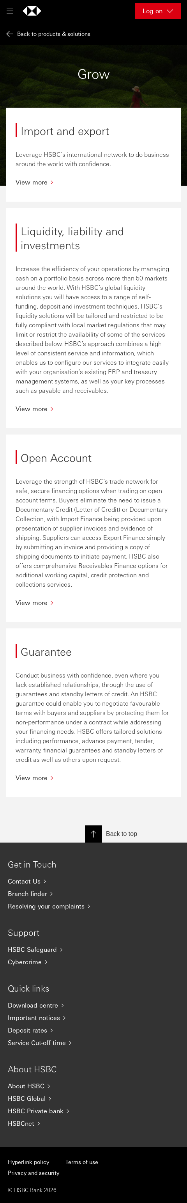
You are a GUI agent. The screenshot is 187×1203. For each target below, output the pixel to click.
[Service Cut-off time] (93, 1042)
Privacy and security (33, 1172)
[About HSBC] (93, 1086)
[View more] (93, 182)
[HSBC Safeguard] (93, 949)
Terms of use (81, 1161)
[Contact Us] (93, 881)
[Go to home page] (31, 11)
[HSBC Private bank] (93, 1111)
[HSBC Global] (93, 1098)
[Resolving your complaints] (93, 906)
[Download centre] (93, 1005)
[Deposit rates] (93, 1030)
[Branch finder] (93, 893)
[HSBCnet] (93, 1123)
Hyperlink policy (28, 1161)
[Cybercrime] (93, 962)
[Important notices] (93, 1017)
